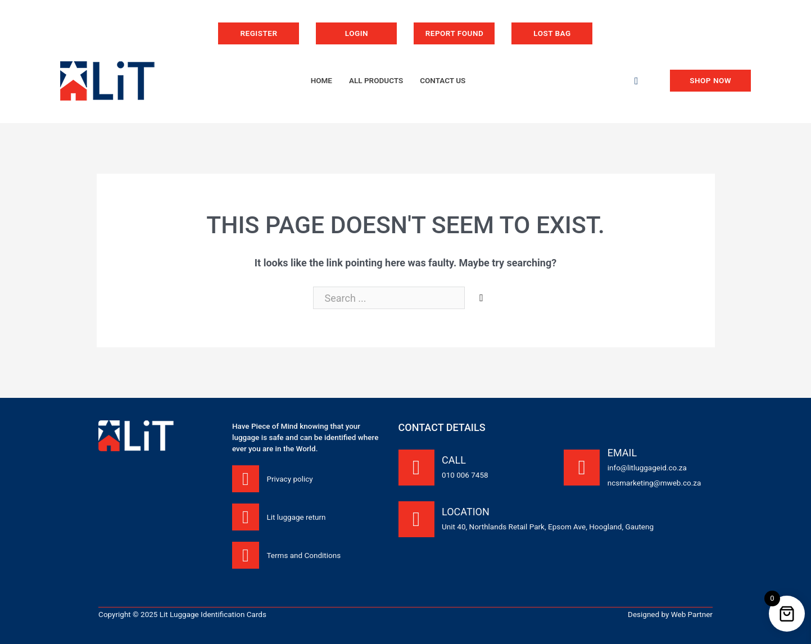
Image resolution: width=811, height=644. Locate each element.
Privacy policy (289, 478)
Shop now (710, 80)
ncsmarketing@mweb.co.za (654, 482)
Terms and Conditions (303, 555)
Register (258, 33)
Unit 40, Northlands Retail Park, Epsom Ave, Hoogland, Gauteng (548, 526)
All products (376, 80)
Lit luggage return (295, 517)
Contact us (442, 80)
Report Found (454, 33)
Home (321, 80)
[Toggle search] (636, 81)
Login (356, 33)
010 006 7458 (465, 474)
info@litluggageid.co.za (647, 467)
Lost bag (551, 33)
